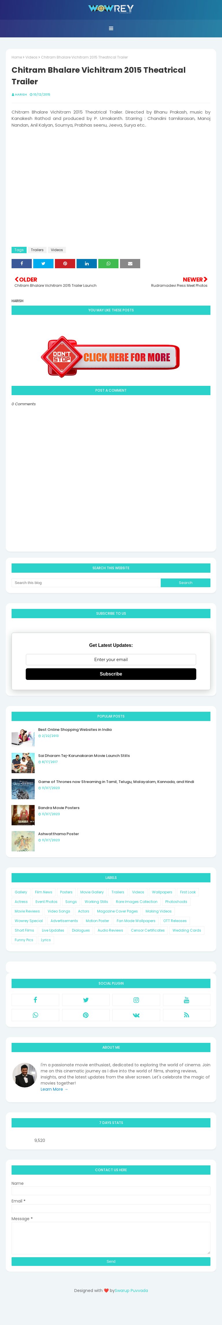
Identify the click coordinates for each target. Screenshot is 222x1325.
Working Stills (96, 901)
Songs (71, 901)
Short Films (24, 930)
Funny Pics (24, 939)
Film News (43, 892)
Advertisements (64, 920)
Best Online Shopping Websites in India (75, 729)
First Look (188, 892)
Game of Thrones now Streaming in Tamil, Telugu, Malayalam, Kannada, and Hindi (116, 781)
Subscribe (111, 673)
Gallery (21, 892)
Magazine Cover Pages (117, 911)
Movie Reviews (27, 911)
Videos (31, 57)
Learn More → (54, 1089)
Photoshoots (176, 901)
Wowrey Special (29, 920)
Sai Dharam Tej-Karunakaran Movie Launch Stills (84, 755)
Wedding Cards (187, 930)
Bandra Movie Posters (58, 808)
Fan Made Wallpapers (136, 920)
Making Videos (159, 911)
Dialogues (81, 930)
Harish (21, 94)
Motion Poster (97, 920)
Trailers (37, 249)
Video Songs (59, 911)
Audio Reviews (110, 930)
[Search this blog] (86, 582)
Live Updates (53, 930)
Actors (83, 911)
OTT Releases (175, 920)
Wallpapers (162, 892)
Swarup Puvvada (131, 1290)
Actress (21, 901)
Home (17, 57)
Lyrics (46, 939)
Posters (66, 892)
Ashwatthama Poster (58, 834)
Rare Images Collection (137, 901)
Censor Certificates (148, 930)
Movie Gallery (92, 892)
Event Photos (47, 901)
